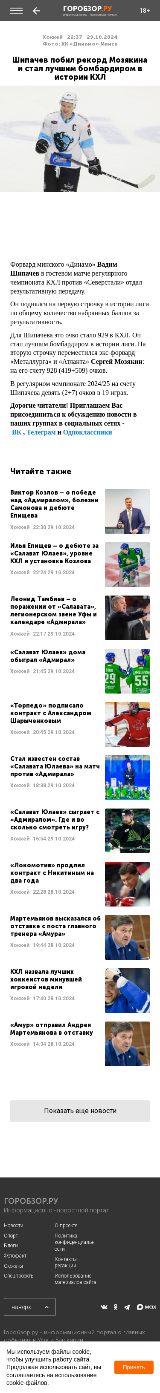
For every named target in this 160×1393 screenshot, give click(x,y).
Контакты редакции (66, 1262)
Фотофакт (15, 1256)
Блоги (11, 1246)
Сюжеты (13, 1266)
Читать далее (80, 511)
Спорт (11, 1236)
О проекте (66, 1226)
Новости (13, 1226)
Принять (134, 1367)
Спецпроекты (19, 1276)
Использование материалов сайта (75, 1279)
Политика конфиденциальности (75, 1242)
